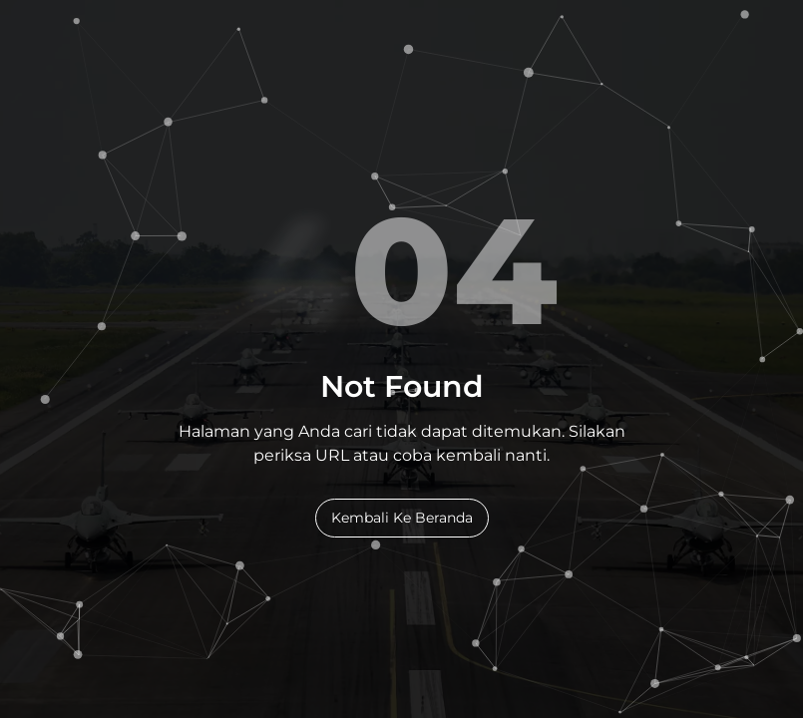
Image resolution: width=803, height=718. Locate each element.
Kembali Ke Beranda (402, 518)
